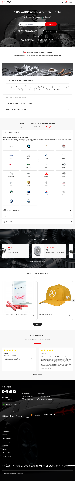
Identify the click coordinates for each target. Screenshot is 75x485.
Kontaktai (4, 449)
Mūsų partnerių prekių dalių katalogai (12, 442)
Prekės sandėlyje (6, 438)
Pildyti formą (49, 31)
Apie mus (4, 435)
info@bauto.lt (29, 399)
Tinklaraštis (5, 445)
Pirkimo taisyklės (6, 453)
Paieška (50, 24)
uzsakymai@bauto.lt (46, 399)
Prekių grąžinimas (6, 431)
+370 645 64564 (29, 396)
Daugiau (37, 324)
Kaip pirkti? (4, 427)
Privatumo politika (6, 456)
